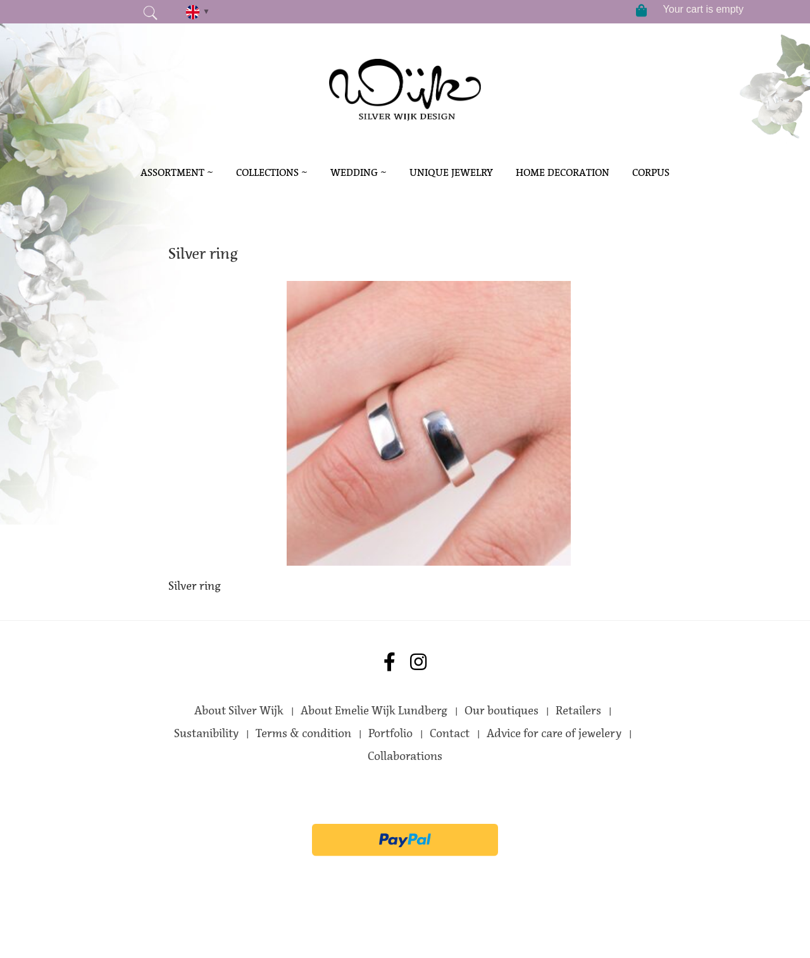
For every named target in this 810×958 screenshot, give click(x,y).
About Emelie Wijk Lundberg (374, 711)
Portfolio (390, 733)
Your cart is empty (703, 9)
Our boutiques (501, 711)
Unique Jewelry (451, 172)
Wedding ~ (358, 172)
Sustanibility (206, 733)
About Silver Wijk (239, 711)
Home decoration (562, 172)
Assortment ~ (176, 172)
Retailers (578, 711)
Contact (450, 733)
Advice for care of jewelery (554, 733)
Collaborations (405, 756)
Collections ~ (272, 172)
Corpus (651, 172)
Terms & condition (303, 733)
